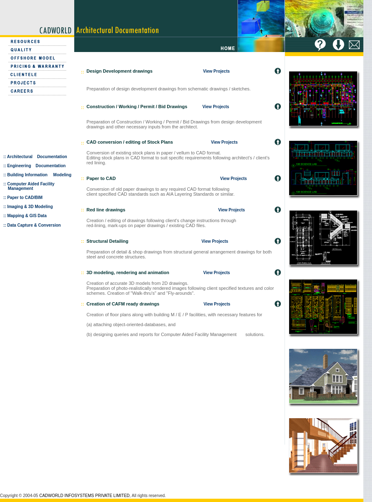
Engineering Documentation (36, 165)
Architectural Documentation (37, 156)
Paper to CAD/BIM (24, 197)
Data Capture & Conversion (34, 225)
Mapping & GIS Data (27, 215)
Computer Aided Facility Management (28, 186)
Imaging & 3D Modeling (30, 206)
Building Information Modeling (38, 175)
